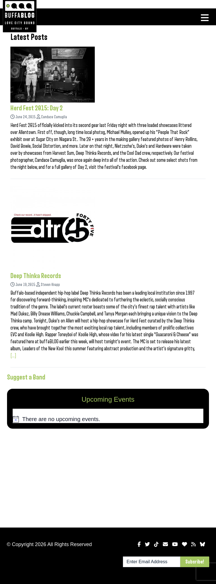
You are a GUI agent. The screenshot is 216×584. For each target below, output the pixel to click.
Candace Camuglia (54, 117)
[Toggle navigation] (204, 18)
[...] (13, 355)
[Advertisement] (108, 477)
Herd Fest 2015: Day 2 (36, 108)
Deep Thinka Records (35, 275)
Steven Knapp (50, 285)
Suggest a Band (26, 377)
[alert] (108, 419)
